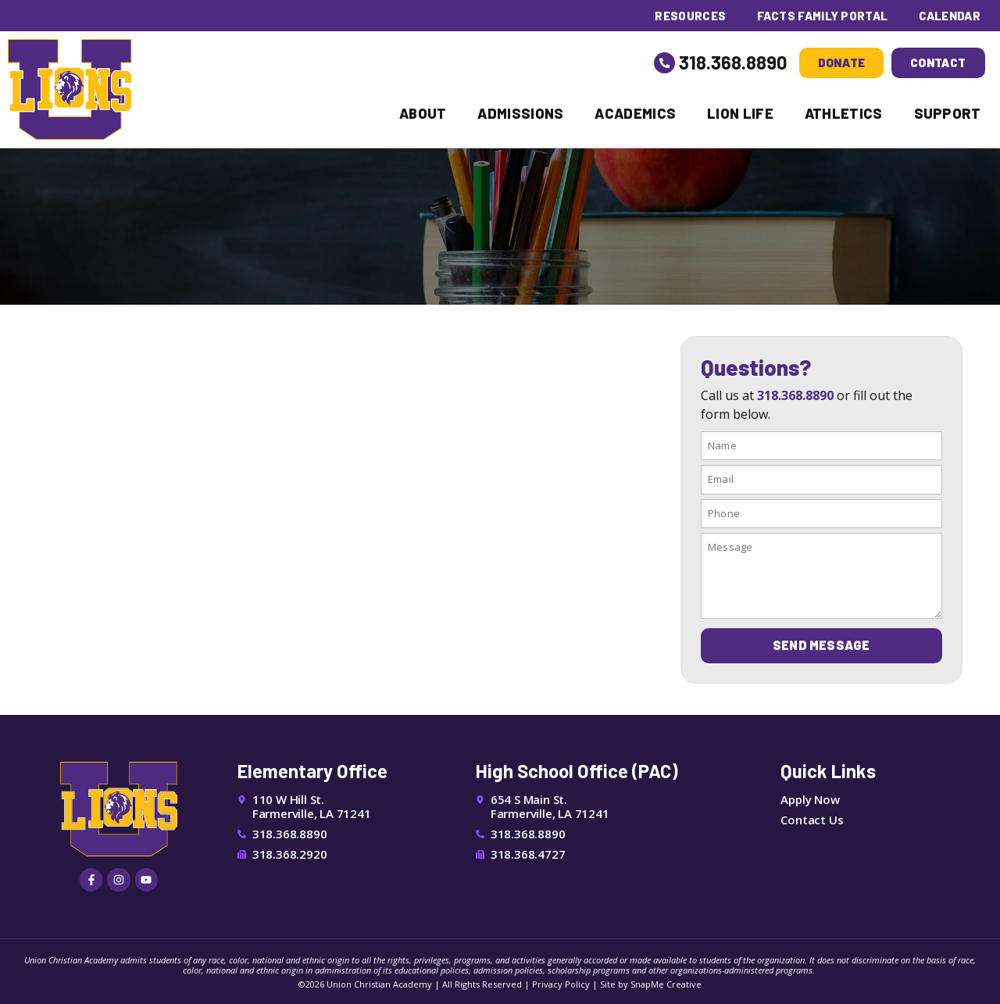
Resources (688, 16)
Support (947, 113)
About (423, 113)
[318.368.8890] (665, 62)
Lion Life (740, 113)
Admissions (520, 113)
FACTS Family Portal (821, 16)
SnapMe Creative (666, 983)
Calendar (949, 16)
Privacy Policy (561, 983)
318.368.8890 (733, 62)
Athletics (844, 113)
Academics (635, 113)
